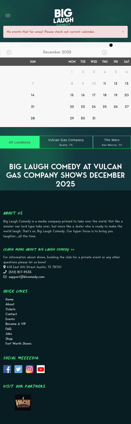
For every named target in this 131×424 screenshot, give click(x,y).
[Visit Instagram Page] (29, 369)
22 (72, 107)
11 (104, 83)
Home (9, 299)
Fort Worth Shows (18, 343)
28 (33, 118)
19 (115, 95)
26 (116, 107)
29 (72, 118)
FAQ (8, 329)
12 (115, 83)
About (9, 304)
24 (94, 107)
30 (83, 118)
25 (105, 107)
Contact (11, 314)
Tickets (10, 309)
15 (72, 95)
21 (32, 107)
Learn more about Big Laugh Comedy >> (38, 249)
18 (105, 95)
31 (94, 118)
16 (83, 95)
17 (93, 95)
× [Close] (123, 31)
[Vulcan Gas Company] (66, 142)
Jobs (8, 334)
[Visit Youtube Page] (41, 369)
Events (10, 319)
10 (94, 83)
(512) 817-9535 (20, 272)
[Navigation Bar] (7, 15)
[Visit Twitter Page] (18, 369)
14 (32, 95)
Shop (9, 339)
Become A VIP (15, 324)
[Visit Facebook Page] (7, 369)
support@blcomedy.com (26, 277)
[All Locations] (19, 142)
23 (83, 107)
